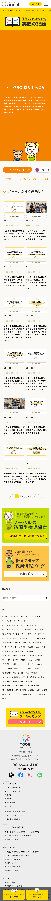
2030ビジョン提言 (28, 179)
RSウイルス (7, 616)
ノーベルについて (10, 782)
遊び (19, 694)
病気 (21, 685)
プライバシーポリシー (13, 815)
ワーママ (26, 642)
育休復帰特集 (21, 690)
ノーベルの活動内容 (12, 787)
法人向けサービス (12, 839)
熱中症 (33, 677)
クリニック (40, 625)
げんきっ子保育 (9, 629)
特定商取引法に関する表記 (15, 811)
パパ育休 (42, 634)
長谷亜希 (27, 694)
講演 (45, 690)
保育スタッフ (8, 651)
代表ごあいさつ (11, 795)
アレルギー (37, 616)
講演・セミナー (11, 806)
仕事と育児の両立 (26, 647)
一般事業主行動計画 (12, 819)
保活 (37, 647)
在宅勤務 (6, 664)
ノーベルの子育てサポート (13, 825)
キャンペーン (23, 621)
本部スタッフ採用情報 (12, 677)
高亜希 (42, 694)
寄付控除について (12, 870)
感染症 (37, 668)
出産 (30, 660)
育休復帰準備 (8, 690)
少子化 (29, 668)
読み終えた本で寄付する (14, 867)
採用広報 (35, 673)
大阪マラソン (18, 664)
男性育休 (6, 681)
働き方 (15, 660)
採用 (27, 673)
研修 (27, 685)
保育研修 (6, 660)
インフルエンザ (9, 621)
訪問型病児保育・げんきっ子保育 (19, 835)
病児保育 (29, 681)
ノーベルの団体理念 (12, 791)
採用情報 (35, 4)
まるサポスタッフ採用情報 (34, 638)
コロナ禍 (39, 629)
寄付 (11, 668)
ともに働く (7, 877)
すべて (9, 179)
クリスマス (29, 625)
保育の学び (24, 655)
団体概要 (8, 799)
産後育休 (42, 677)
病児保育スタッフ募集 (13, 886)
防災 (35, 694)
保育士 (41, 655)
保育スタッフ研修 (10, 655)
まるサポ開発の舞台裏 (12, 642)
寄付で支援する (9, 845)
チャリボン (7, 634)
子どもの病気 (37, 664)
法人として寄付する (12, 859)
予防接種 (12, 647)
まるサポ (17, 638)
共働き (23, 660)
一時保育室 (37, 642)
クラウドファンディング (12, 625)
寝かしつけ (19, 668)
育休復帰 (35, 685)
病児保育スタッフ (10, 685)
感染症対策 (7, 673)
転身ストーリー (9, 694)
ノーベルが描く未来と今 (19, 169)
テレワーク (18, 634)
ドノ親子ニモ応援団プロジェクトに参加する (22, 852)
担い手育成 (18, 673)
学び (4, 668)
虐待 (39, 690)
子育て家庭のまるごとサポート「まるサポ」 (23, 832)
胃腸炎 (32, 690)
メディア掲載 (10, 802)
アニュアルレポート (23, 616)
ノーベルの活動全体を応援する (17, 855)
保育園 (33, 655)
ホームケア (7, 638)
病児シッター (18, 681)
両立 (4, 647)
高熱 (4, 698)
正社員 (25, 677)
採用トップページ (12, 882)
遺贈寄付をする (11, 863)
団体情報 (38, 660)
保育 (43, 647)
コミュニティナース (25, 629)
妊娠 (27, 664)
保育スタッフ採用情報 (25, 651)
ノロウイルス (31, 634)
